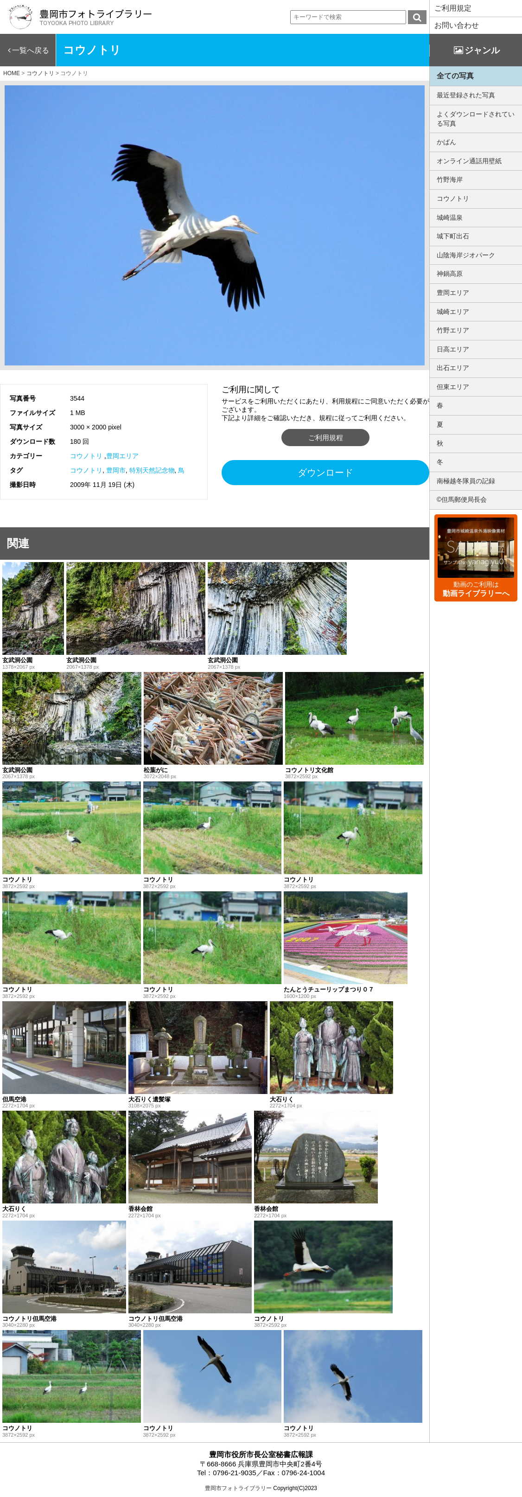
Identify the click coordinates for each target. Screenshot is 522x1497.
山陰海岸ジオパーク (466, 255)
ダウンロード (325, 472)
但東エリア (453, 386)
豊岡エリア (122, 456)
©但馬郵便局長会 (462, 499)
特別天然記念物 (152, 470)
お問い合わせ (456, 25)
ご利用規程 (325, 437)
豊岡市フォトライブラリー (238, 1488)
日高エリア (453, 349)
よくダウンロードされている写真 (476, 118)
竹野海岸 (450, 179)
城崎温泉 (450, 217)
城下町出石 (453, 236)
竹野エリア (453, 330)
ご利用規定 (452, 8)
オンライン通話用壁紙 (469, 161)
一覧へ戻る (30, 50)
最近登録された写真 (466, 95)
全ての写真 (455, 76)
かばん (446, 142)
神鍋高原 (450, 273)
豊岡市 (116, 470)
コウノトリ (86, 456)
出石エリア (453, 367)
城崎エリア (453, 311)
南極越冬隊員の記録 (466, 481)
